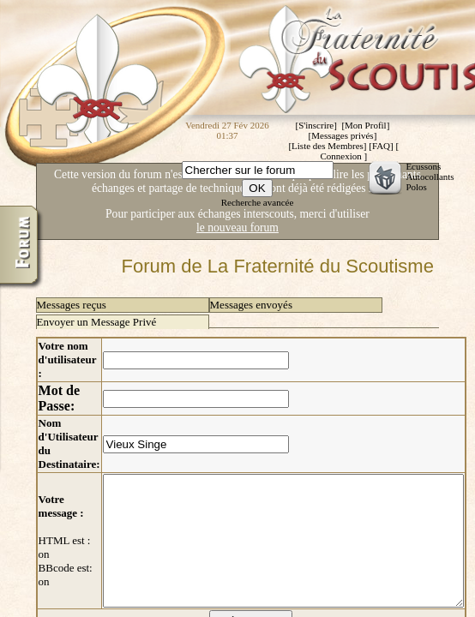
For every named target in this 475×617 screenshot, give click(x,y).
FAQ (381, 146)
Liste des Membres (328, 146)
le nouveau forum (237, 227)
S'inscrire (316, 125)
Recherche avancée (257, 202)
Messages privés (342, 135)
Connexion (340, 156)
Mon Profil (366, 125)
